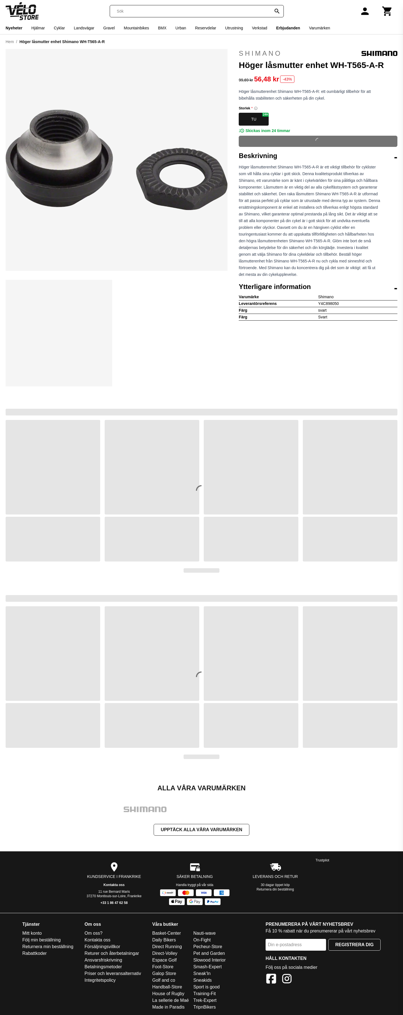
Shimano (318, 53)
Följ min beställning (41, 940)
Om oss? (93, 933)
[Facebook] (271, 980)
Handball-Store (167, 987)
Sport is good (206, 987)
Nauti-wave (204, 933)
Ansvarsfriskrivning (103, 960)
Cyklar (59, 28)
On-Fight (202, 940)
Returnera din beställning (275, 890)
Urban (180, 28)
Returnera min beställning (47, 947)
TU (260, 117)
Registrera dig (354, 945)
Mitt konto (32, 933)
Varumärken (319, 28)
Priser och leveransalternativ (113, 974)
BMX (162, 28)
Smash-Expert (207, 967)
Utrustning (234, 28)
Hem (10, 41)
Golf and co (163, 980)
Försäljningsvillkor (102, 947)
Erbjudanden (288, 28)
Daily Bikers (164, 940)
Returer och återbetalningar (112, 953)
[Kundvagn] (387, 11)
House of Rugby (168, 994)
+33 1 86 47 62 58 (114, 903)
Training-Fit (204, 994)
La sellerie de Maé (170, 1000)
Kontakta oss (114, 885)
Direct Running (167, 947)
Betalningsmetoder (103, 967)
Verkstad (259, 28)
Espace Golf (164, 960)
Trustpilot (322, 861)
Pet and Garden (209, 953)
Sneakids (202, 980)
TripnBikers (204, 1007)
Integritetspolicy (100, 980)
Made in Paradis (168, 1007)
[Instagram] (286, 980)
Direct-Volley (164, 953)
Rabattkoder (34, 953)
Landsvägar (84, 28)
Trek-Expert (205, 1000)
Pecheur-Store (207, 947)
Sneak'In (202, 974)
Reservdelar (205, 28)
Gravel (109, 28)
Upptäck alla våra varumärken (201, 830)
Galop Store (164, 974)
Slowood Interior (209, 960)
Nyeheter (14, 28)
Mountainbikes (136, 28)
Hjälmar (38, 28)
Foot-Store (163, 967)
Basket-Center (166, 933)
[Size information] (256, 108)
